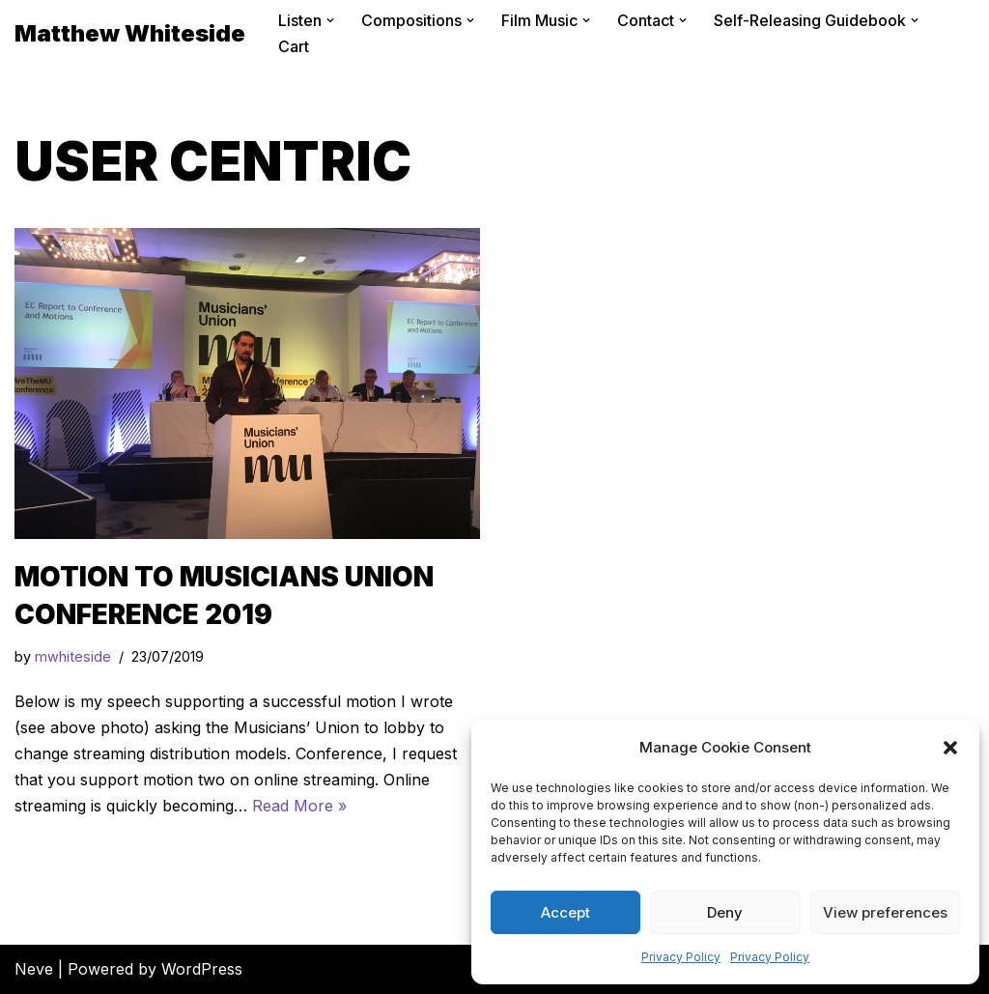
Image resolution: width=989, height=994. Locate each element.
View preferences (885, 912)
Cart (293, 46)
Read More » (299, 805)
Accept (565, 912)
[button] (950, 747)
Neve (33, 969)
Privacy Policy (681, 957)
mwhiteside (73, 656)
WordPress (201, 969)
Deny (725, 912)
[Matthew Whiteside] (129, 33)
